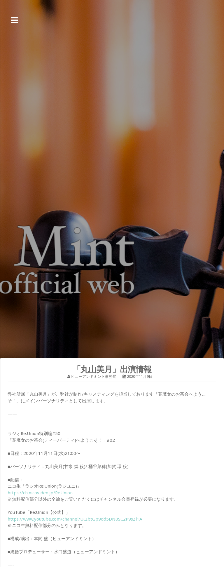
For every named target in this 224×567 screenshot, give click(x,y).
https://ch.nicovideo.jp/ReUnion (40, 492)
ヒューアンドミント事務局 (93, 376)
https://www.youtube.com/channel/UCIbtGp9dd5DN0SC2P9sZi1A (75, 519)
